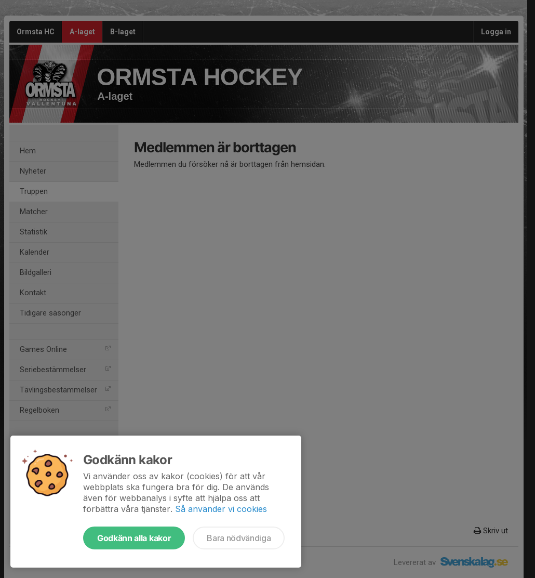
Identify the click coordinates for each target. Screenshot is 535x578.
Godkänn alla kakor (134, 538)
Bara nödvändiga (239, 538)
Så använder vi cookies (221, 509)
